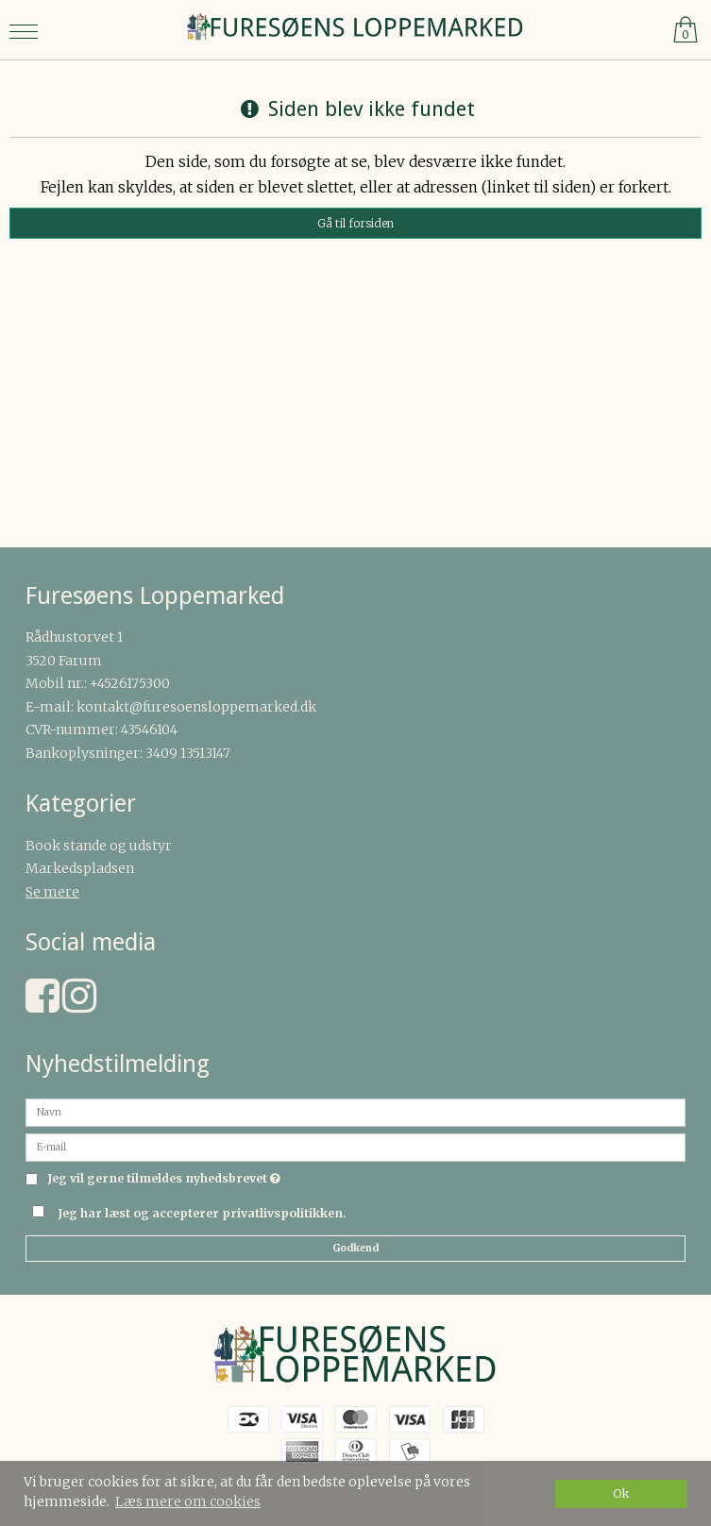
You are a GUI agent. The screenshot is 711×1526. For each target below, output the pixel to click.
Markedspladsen (79, 868)
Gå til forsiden (355, 223)
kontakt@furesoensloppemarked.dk (196, 706)
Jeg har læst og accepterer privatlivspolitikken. (202, 1213)
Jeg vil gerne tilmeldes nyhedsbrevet (163, 1179)
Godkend (355, 1248)
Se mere (52, 891)
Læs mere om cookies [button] (188, 1501)
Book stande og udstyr (98, 845)
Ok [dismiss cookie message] (621, 1493)
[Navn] (355, 1111)
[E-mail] (355, 1146)
